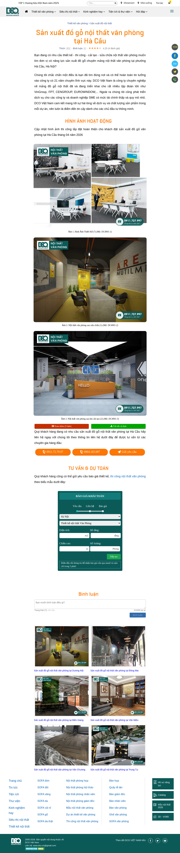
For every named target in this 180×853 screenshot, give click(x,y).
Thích (62, 48)
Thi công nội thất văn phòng (82, 821)
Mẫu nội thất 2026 (164, 806)
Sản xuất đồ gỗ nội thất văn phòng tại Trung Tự (114, 769)
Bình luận (77, 48)
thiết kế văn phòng (84, 814)
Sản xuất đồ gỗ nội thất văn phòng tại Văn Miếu (115, 720)
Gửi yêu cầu (127, 451)
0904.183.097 (90, 451)
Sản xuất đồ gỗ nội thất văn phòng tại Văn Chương (59, 769)
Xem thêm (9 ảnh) (62, 426)
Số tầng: (105, 533)
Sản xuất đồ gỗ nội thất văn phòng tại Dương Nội (58, 670)
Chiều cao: (74, 546)
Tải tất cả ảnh (118, 426)
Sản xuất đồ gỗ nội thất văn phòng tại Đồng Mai (115, 670)
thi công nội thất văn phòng (128, 476)
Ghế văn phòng (118, 814)
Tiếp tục (114, 556)
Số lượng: (105, 546)
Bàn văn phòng (118, 807)
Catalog (162, 795)
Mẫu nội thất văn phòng (79, 807)
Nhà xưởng (145, 3)
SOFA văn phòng (119, 821)
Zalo (175, 64)
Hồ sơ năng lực (164, 784)
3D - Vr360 (163, 816)
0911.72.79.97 (53, 451)
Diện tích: (74, 533)
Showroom (127, 3)
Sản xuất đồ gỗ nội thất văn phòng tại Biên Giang (59, 720)
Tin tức (159, 3)
